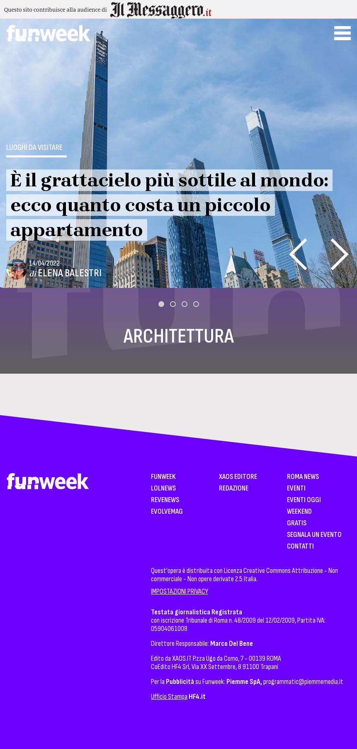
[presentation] (298, 254)
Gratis (296, 523)
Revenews (165, 500)
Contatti (300, 547)
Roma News (303, 477)
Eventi (296, 489)
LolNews (163, 489)
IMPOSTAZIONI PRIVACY (179, 591)
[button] (161, 304)
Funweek (163, 477)
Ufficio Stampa (169, 696)
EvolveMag (167, 512)
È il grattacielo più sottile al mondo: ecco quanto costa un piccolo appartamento (169, 205)
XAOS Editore (238, 477)
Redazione (233, 489)
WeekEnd (299, 512)
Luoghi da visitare (34, 147)
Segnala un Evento (314, 535)
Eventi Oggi (304, 500)
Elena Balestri (70, 273)
